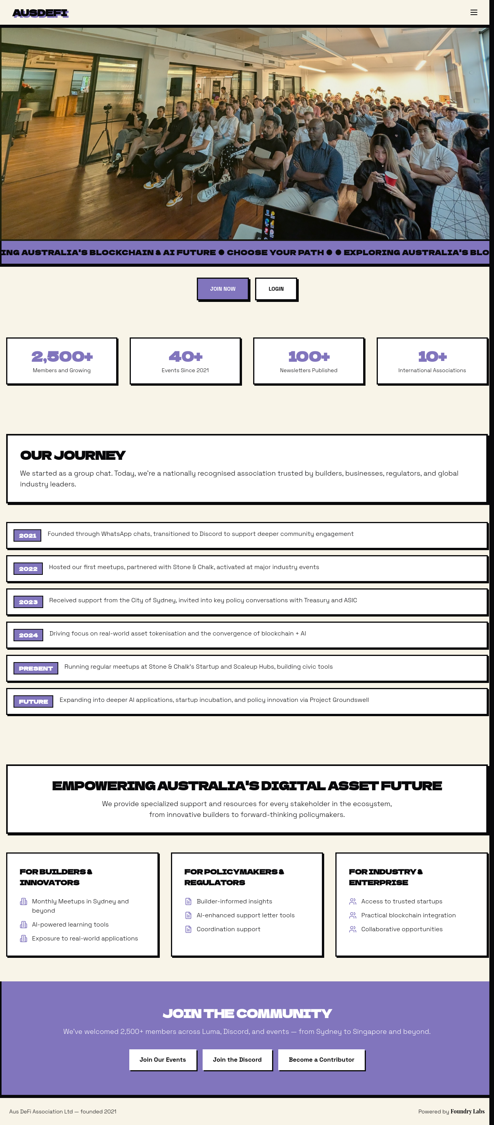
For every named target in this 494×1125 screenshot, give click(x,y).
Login (276, 288)
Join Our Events (163, 1060)
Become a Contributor (321, 1060)
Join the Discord (237, 1060)
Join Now (223, 288)
